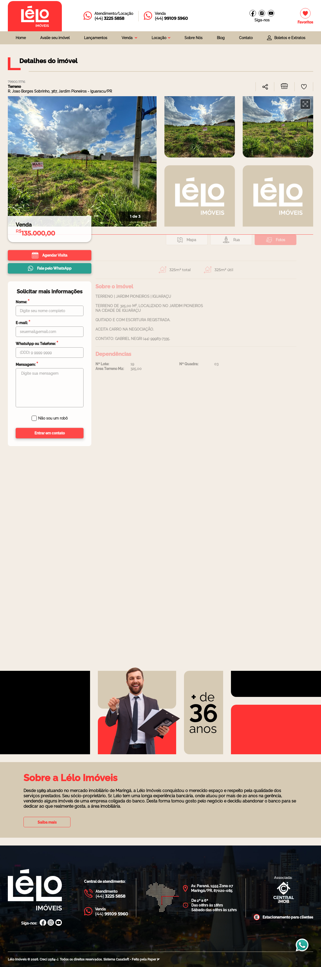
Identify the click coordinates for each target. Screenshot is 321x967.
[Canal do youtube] (271, 13)
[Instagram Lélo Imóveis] (262, 13)
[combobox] (129, 37)
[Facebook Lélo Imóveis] (43, 923)
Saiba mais (47, 822)
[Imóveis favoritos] (305, 16)
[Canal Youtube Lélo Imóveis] (58, 923)
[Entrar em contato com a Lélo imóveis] (108, 16)
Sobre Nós (194, 38)
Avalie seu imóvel (55, 38)
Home (21, 38)
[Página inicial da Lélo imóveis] (35, 16)
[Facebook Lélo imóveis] (252, 13)
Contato (246, 38)
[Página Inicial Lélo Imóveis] (35, 890)
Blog (221, 38)
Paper (153, 959)
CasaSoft (122, 959)
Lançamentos (95, 38)
